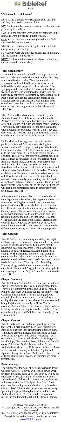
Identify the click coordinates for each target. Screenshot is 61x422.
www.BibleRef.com (30, 419)
